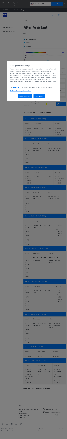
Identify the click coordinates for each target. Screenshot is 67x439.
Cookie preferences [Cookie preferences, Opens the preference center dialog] (25, 96)
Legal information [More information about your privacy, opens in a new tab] (25, 91)
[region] (33, 81)
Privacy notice (16, 87)
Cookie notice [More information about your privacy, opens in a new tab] (14, 91)
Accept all (39, 96)
